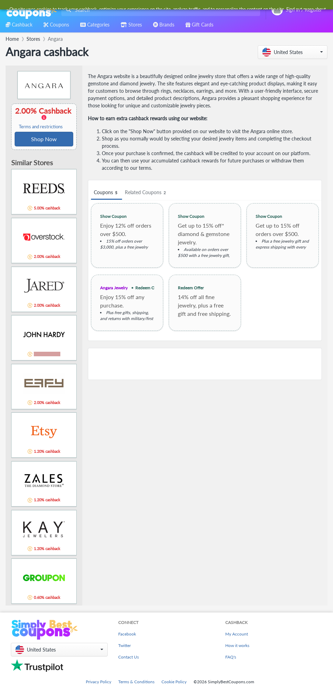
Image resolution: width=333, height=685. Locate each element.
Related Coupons (146, 192)
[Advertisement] (204, 364)
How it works (237, 645)
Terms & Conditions (136, 681)
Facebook (127, 634)
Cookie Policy (174, 681)
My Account (236, 634)
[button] (292, 52)
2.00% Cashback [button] (44, 118)
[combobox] (159, 10)
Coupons (106, 192)
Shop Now (44, 139)
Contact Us (128, 657)
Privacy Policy (98, 681)
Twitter (124, 645)
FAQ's (230, 657)
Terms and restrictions (41, 126)
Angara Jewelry (114, 287)
